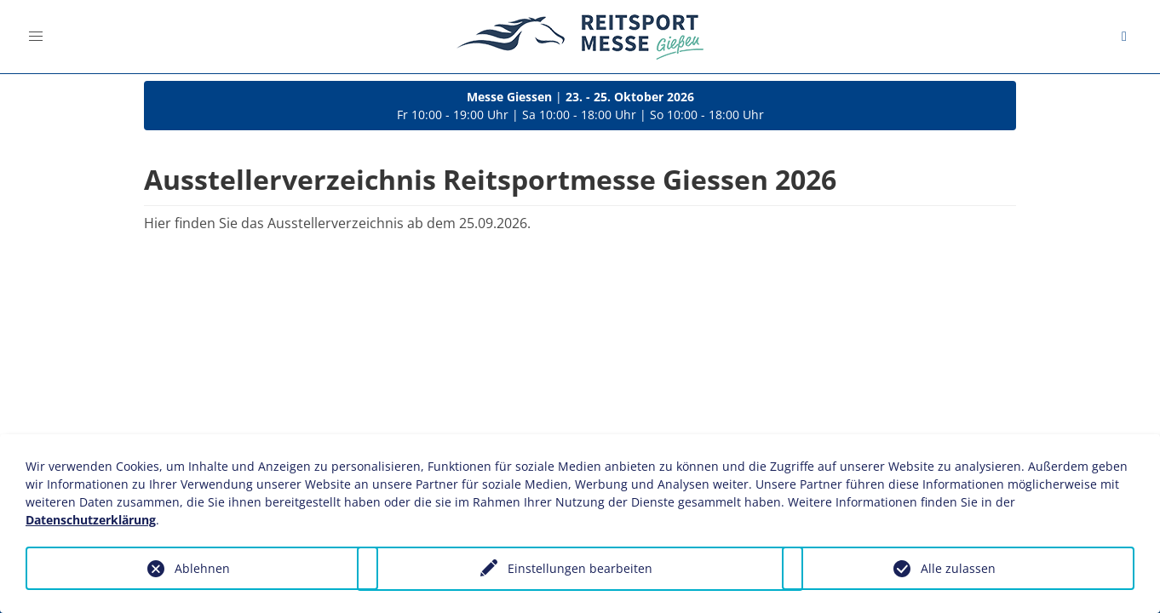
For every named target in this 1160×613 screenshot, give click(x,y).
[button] (36, 36)
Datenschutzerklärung (91, 520)
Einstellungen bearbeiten (580, 569)
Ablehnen (202, 568)
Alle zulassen (958, 568)
